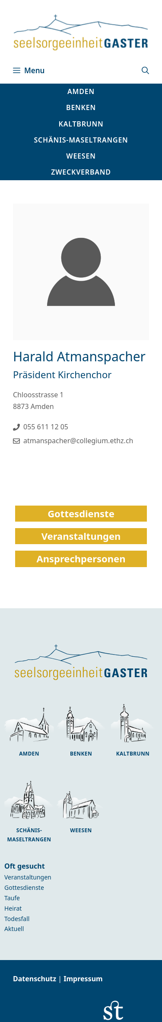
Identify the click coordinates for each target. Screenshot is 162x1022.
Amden (29, 753)
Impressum (83, 978)
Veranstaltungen (27, 877)
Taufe (12, 898)
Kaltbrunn (132, 753)
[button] (145, 71)
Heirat (13, 908)
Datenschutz (35, 978)
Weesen (81, 830)
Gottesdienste (24, 887)
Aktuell (14, 929)
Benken (81, 753)
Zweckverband (81, 172)
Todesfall (16, 919)
